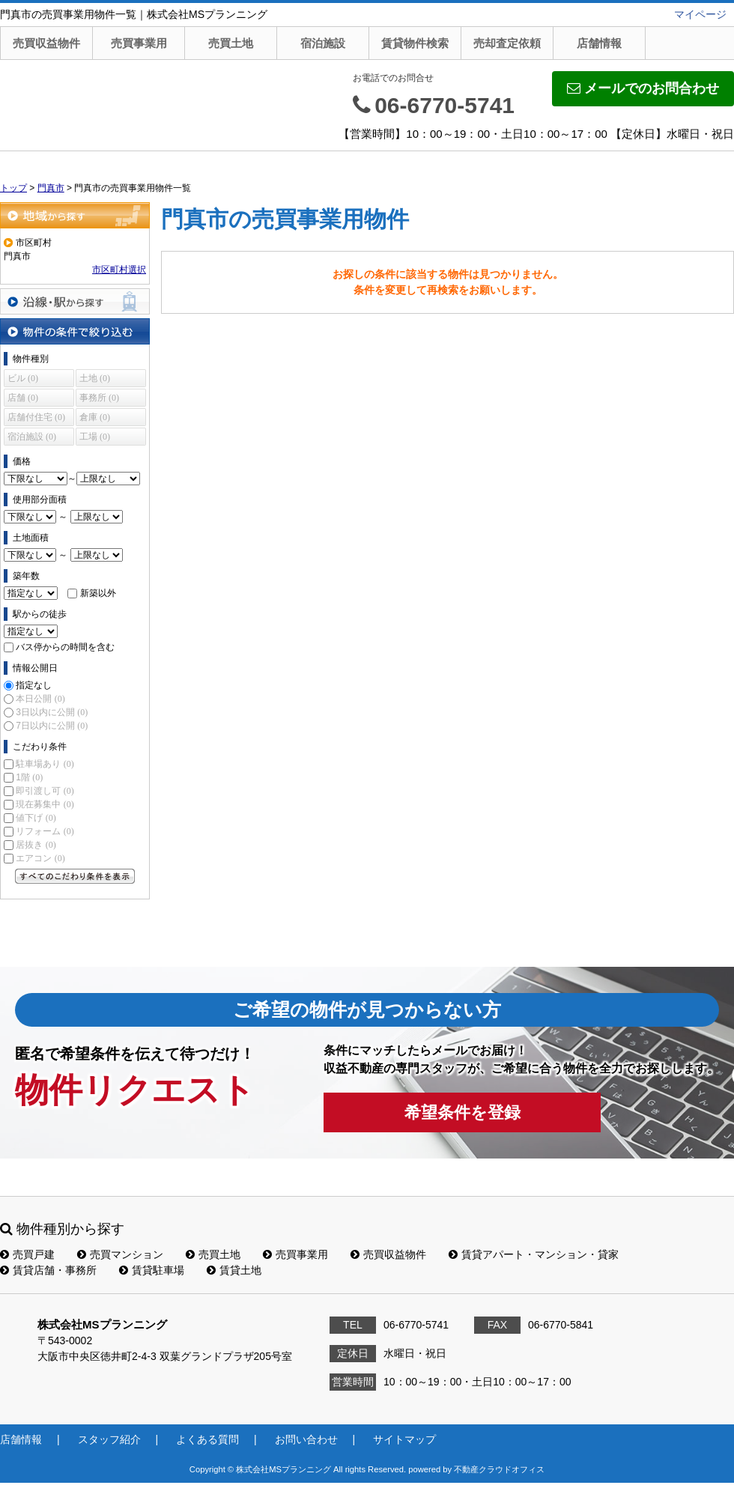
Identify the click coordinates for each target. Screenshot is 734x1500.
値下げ (35, 818)
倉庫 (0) (94, 417)
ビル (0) (22, 378)
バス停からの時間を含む (65, 647)
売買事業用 (139, 43)
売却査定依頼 (507, 43)
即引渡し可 (44, 791)
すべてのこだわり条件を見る (75, 876)
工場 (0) (94, 436)
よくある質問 (207, 1439)
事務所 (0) (99, 397)
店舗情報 (599, 43)
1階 (29, 777)
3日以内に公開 (52, 712)
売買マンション (120, 1254)
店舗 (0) (22, 397)
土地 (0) (94, 378)
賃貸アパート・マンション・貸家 (534, 1254)
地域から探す (75, 215)
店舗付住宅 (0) (36, 417)
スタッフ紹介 (109, 1439)
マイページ (700, 14)
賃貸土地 (234, 1270)
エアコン (40, 858)
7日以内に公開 (52, 725)
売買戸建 (27, 1254)
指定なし (34, 685)
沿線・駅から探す (75, 301)
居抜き (35, 844)
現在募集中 (44, 804)
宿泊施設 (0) (31, 436)
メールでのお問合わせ (643, 88)
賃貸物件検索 (415, 43)
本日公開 (40, 698)
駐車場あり (44, 764)
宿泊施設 (322, 43)
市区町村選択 (119, 269)
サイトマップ (404, 1439)
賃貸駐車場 (151, 1270)
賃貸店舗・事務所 (48, 1270)
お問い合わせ (306, 1439)
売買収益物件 (46, 43)
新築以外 (98, 593)
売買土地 (230, 43)
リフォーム (44, 831)
